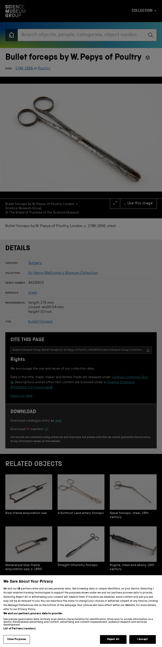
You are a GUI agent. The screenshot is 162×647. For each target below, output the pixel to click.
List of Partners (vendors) (19, 634)
